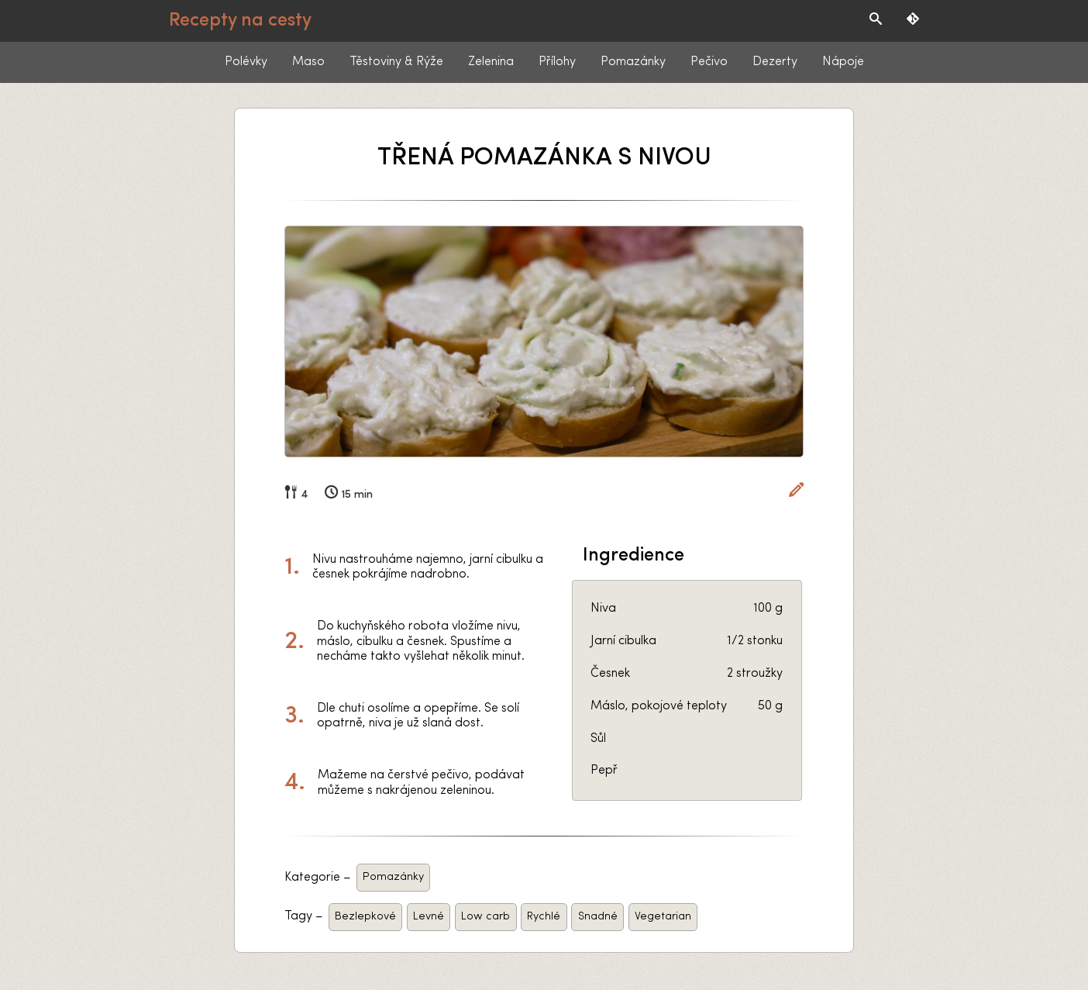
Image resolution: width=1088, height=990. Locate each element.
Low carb (485, 917)
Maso (308, 62)
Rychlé (543, 917)
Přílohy (557, 62)
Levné (428, 917)
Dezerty (774, 62)
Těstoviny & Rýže (396, 62)
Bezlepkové (365, 917)
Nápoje (843, 62)
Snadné (598, 917)
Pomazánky (633, 62)
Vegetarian (663, 917)
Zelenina (491, 62)
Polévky (246, 62)
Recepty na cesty (240, 21)
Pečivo (709, 62)
